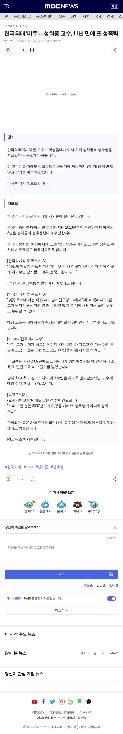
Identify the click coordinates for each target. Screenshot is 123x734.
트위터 (52, 701)
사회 (86, 16)
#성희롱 (42, 467)
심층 (61, 16)
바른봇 (13, 598)
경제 (110, 16)
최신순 (88, 585)
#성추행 (57, 467)
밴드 (71, 701)
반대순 (113, 585)
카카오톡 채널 (89, 701)
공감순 (100, 585)
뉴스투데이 (44, 16)
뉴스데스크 (22, 16)
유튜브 (34, 701)
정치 (74, 16)
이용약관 (85, 712)
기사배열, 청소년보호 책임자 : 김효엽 (61, 718)
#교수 (28, 467)
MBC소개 (38, 712)
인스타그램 (61, 701)
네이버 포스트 (80, 701)
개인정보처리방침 (62, 712)
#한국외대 (13, 467)
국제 (98, 16)
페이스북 (43, 701)
